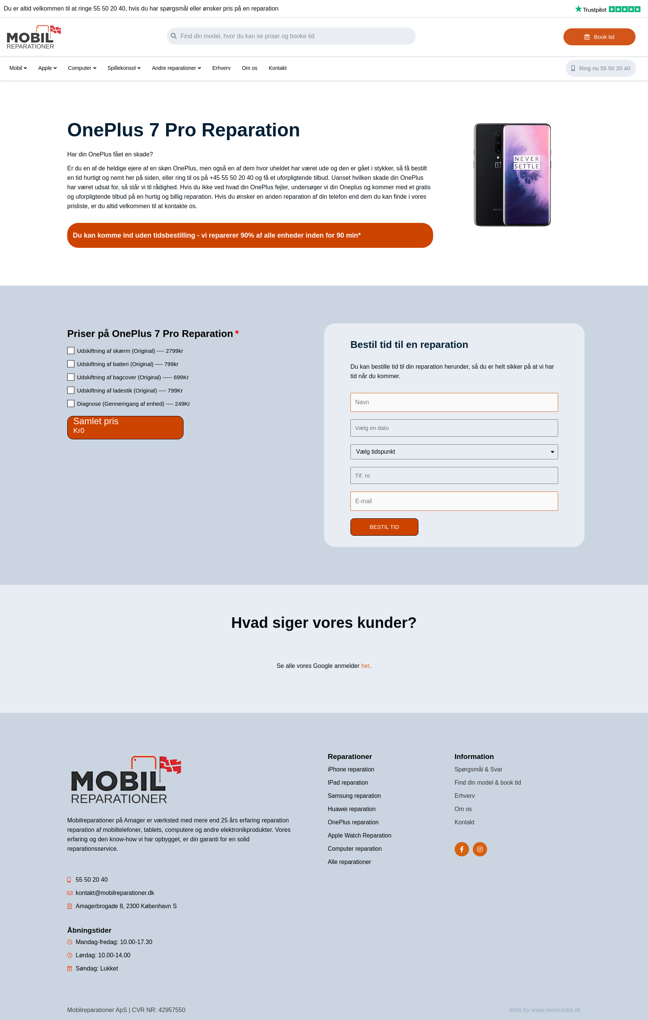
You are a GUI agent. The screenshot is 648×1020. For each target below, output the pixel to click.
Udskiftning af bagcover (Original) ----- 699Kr (133, 377)
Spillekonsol (124, 68)
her (365, 666)
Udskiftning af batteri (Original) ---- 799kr (127, 364)
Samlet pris (96, 421)
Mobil (18, 68)
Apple (47, 68)
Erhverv (221, 68)
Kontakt (278, 68)
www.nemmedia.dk (555, 1010)
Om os (249, 68)
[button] (384, 527)
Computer (82, 68)
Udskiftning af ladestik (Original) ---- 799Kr (130, 390)
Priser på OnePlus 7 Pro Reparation (150, 333)
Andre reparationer (176, 68)
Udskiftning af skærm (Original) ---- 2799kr (130, 351)
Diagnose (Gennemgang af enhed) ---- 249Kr (133, 403)
